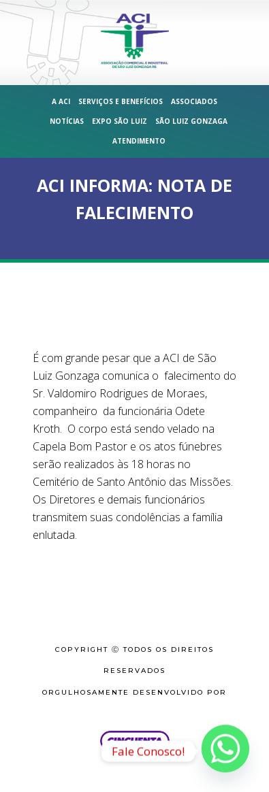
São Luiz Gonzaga (191, 121)
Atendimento (138, 141)
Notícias (67, 121)
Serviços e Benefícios (120, 101)
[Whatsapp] (225, 751)
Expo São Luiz (119, 121)
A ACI (61, 101)
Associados (194, 101)
